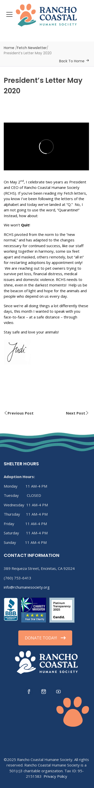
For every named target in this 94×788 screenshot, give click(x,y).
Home (9, 47)
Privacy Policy (55, 776)
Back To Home (71, 61)
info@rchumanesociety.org (27, 587)
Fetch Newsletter (32, 47)
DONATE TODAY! (45, 638)
